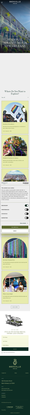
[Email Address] (15, 345)
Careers (26, 372)
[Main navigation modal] (2, 2)
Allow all (15, 227)
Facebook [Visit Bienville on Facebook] (3, 395)
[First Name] (15, 337)
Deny (15, 230)
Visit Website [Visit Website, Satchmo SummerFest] (7, 267)
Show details (23, 223)
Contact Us (4, 372)
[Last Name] (15, 341)
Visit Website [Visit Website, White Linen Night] (7, 301)
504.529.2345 (6, 388)
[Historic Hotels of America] (19, 407)
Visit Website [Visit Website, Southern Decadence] (7, 131)
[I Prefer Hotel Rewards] (10, 407)
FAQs (16, 372)
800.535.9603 (9, 390)
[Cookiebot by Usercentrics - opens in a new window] (23, 183)
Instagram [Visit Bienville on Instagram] (4, 396)
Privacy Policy (4, 409)
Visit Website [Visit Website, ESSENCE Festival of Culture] (7, 165)
